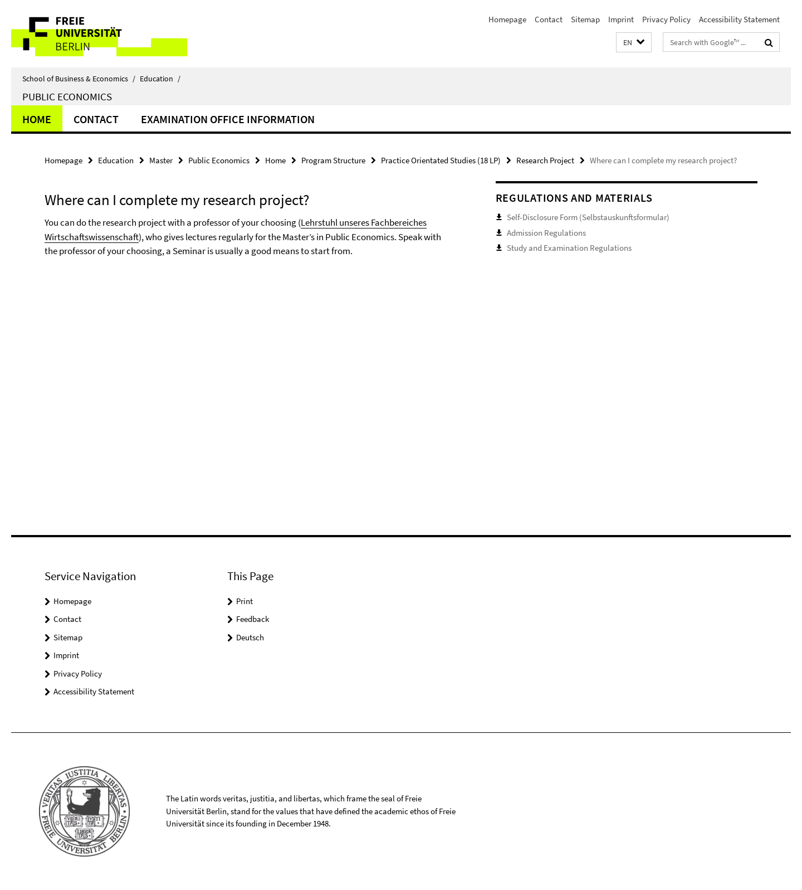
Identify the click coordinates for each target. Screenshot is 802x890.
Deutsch (250, 637)
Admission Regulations (546, 232)
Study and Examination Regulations (569, 247)
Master (161, 160)
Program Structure (333, 160)
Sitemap (585, 19)
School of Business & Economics (78, 78)
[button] (634, 42)
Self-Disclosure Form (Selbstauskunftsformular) (588, 217)
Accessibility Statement (739, 19)
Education (160, 78)
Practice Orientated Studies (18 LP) (441, 160)
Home (36, 119)
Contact (549, 19)
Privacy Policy (666, 19)
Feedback (252, 619)
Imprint (621, 19)
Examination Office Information (228, 119)
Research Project (545, 160)
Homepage (507, 19)
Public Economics (67, 96)
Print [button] (244, 601)
